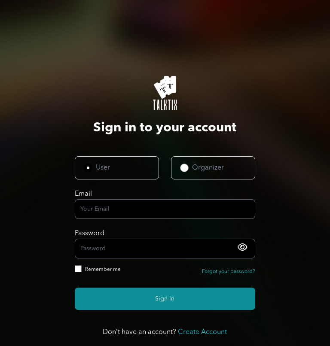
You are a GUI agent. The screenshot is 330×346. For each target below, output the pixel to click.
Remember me (103, 269)
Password (89, 233)
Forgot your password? (228, 271)
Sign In (164, 299)
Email (83, 194)
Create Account (202, 332)
